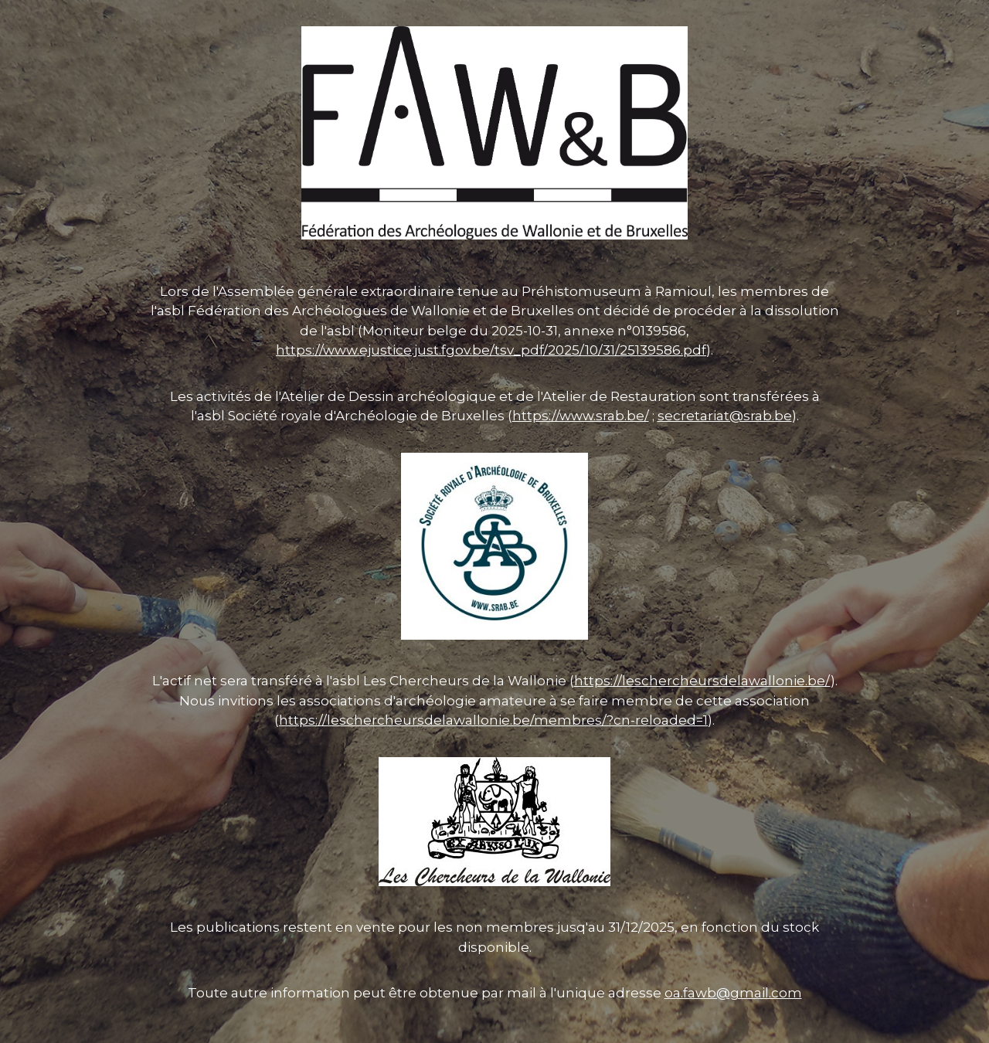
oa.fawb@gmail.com (733, 993)
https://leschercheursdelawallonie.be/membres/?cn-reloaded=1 (493, 720)
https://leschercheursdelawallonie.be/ (702, 680)
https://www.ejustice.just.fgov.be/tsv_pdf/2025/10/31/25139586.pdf (491, 350)
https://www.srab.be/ (580, 415)
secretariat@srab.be (725, 415)
